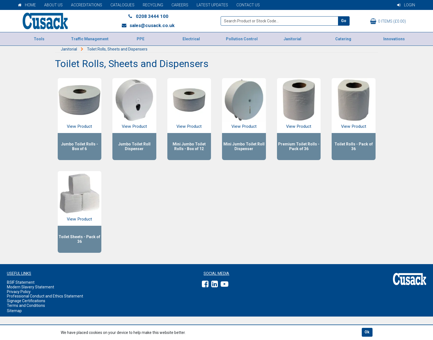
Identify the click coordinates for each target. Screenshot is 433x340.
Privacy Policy (19, 291)
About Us (53, 5)
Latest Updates (212, 5)
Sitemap (14, 311)
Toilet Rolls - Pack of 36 (353, 146)
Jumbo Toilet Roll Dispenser (134, 146)
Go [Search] (343, 20)
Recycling (153, 5)
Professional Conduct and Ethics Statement (45, 296)
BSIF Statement (21, 282)
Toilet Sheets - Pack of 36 (79, 239)
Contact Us (248, 5)
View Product (79, 126)
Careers (179, 5)
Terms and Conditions (26, 305)
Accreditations (86, 5)
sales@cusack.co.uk (148, 25)
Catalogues (122, 5)
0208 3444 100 (148, 16)
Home (27, 5)
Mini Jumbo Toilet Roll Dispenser (244, 146)
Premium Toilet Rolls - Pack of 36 (299, 146)
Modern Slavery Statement (30, 287)
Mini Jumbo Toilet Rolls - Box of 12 (189, 146)
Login (406, 5)
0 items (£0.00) (388, 21)
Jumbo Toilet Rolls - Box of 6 (79, 146)
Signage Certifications (26, 301)
